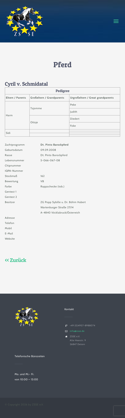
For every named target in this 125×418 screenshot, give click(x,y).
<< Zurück (15, 260)
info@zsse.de (77, 331)
